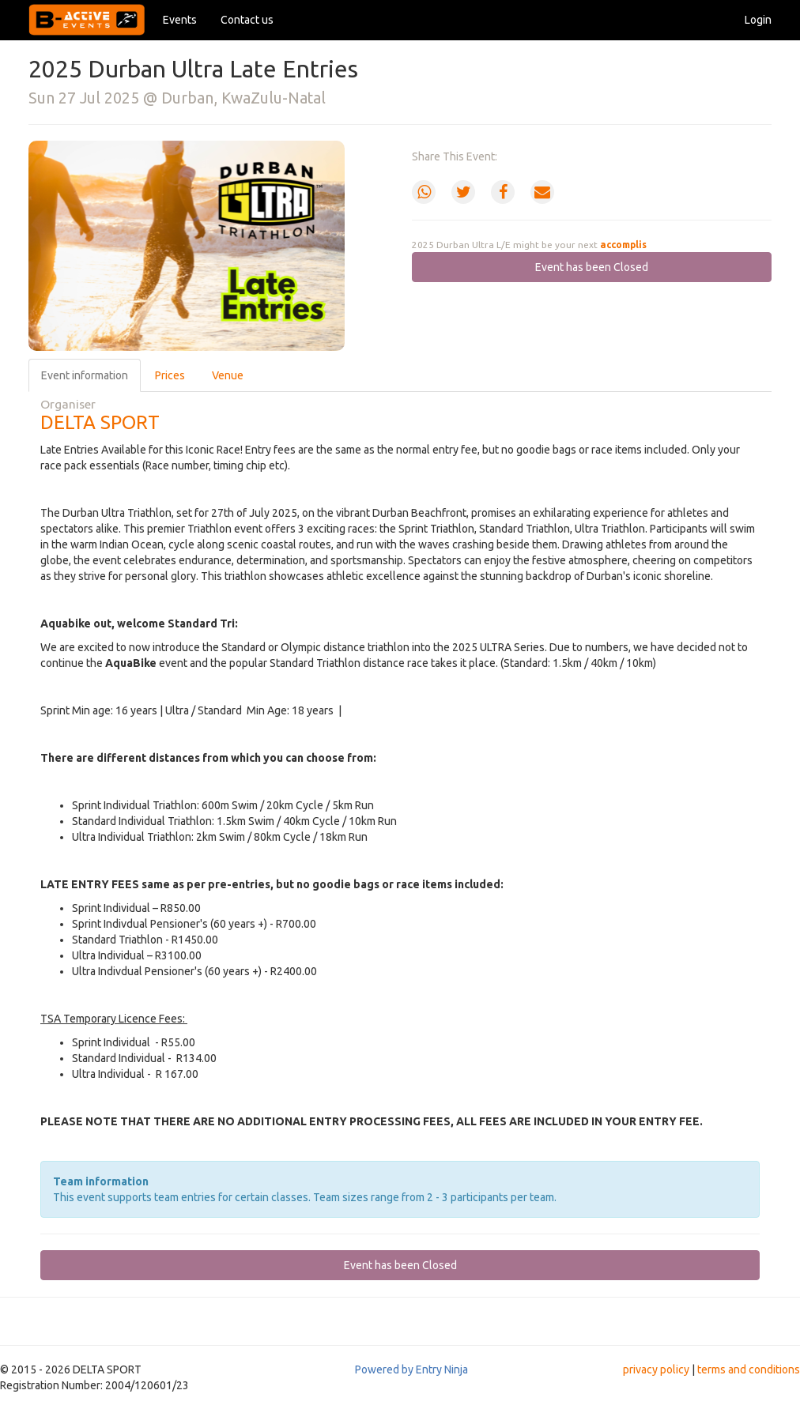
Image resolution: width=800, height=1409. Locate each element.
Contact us (247, 19)
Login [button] (758, 19)
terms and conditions (748, 1369)
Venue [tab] (227, 375)
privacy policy (656, 1369)
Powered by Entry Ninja (411, 1369)
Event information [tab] (84, 375)
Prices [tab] (170, 375)
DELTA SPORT (100, 422)
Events (180, 19)
